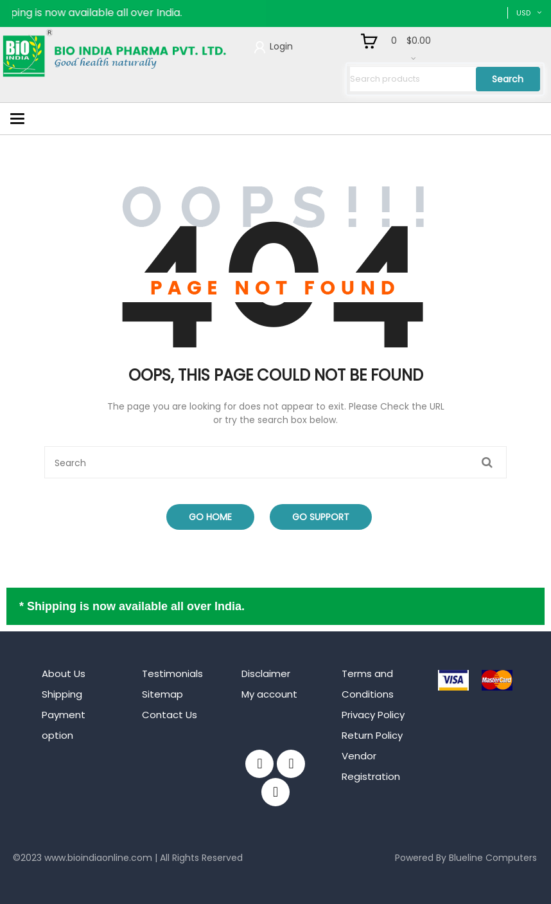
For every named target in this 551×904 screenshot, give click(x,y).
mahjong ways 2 (49, 877)
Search (507, 79)
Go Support (320, 517)
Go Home (210, 517)
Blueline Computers (493, 857)
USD (523, 13)
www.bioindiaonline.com (98, 857)
